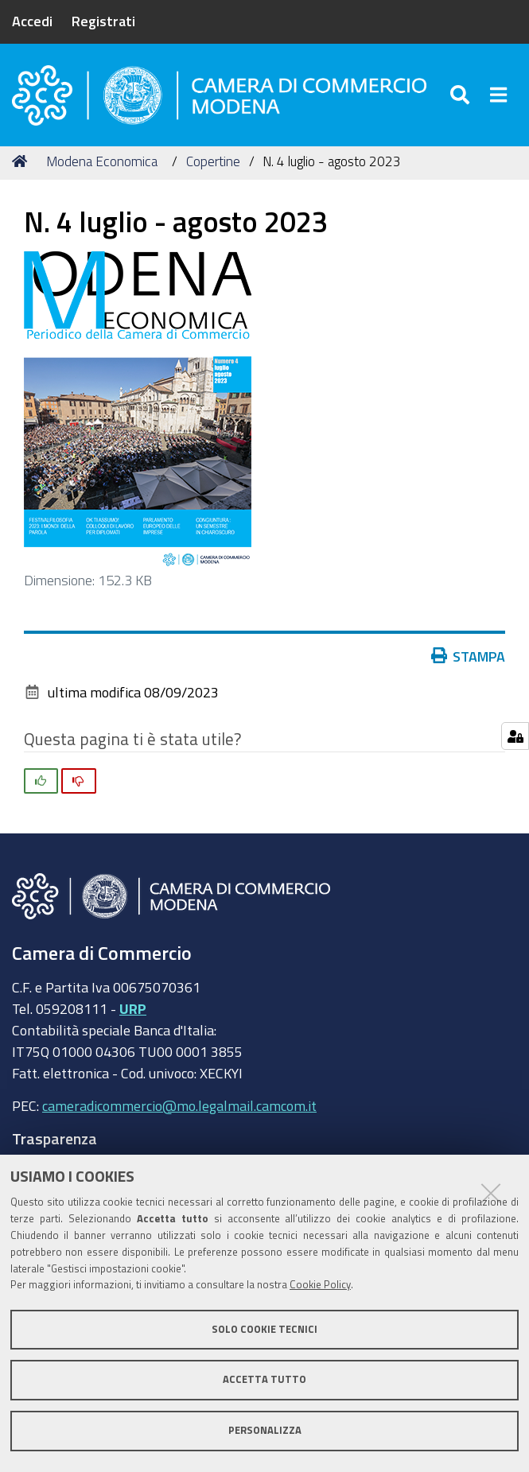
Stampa (471, 656)
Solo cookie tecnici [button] (264, 1329)
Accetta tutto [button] (264, 1379)
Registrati (103, 21)
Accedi (32, 21)
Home (22, 161)
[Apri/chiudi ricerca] (461, 95)
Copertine (213, 161)
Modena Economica (102, 161)
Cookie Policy (320, 1285)
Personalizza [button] (264, 1430)
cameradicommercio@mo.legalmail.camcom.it (179, 1105)
